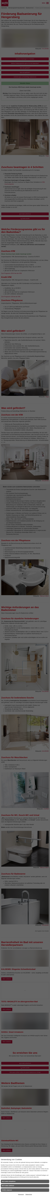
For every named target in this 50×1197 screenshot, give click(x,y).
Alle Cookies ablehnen (8, 1185)
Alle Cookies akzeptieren (8, 1181)
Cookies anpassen (7, 1190)
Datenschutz (28, 1194)
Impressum (21, 1194)
